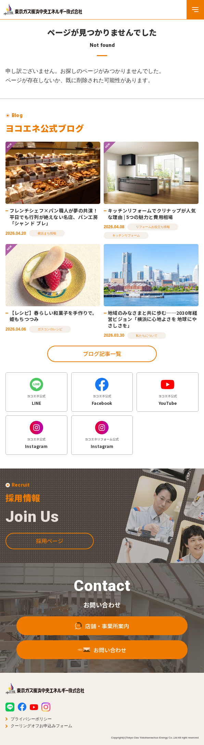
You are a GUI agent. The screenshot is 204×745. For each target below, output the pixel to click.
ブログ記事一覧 (102, 353)
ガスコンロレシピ (50, 329)
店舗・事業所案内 (102, 634)
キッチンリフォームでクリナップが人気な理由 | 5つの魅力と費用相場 (152, 213)
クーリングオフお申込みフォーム (41, 725)
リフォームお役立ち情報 (153, 227)
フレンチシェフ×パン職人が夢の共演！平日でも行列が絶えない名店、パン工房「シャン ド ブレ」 (54, 217)
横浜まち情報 (47, 233)
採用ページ (49, 549)
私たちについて (146, 335)
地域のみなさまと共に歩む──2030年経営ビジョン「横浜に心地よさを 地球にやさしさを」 (152, 319)
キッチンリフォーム (126, 235)
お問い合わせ (102, 658)
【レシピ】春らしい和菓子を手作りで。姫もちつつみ (53, 316)
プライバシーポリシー (31, 719)
